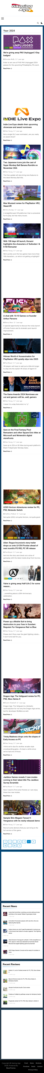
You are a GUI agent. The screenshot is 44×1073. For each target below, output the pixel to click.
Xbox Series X (13, 236)
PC (5, 198)
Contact (40, 1066)
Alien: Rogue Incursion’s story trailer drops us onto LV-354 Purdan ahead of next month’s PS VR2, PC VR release (20, 546)
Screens (10, 157)
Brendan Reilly (9, 59)
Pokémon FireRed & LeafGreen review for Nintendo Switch (25, 994)
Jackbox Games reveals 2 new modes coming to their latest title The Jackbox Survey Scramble (21, 780)
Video (15, 157)
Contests (6, 47)
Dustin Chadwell (10, 703)
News (11, 47)
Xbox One (7, 236)
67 (15, 845)
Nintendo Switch (12, 234)
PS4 (25, 234)
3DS (6, 538)
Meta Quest (10, 538)
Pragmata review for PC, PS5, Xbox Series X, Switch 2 (24, 1001)
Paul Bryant (8, 363)
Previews (21, 234)
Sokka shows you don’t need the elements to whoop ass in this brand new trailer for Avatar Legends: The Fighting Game (25, 931)
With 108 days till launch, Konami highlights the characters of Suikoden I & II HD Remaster (21, 244)
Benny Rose (9, 322)
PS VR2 (9, 198)
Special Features (17, 47)
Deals (33, 1066)
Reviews (17, 198)
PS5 (13, 198)
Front (26, 1063)
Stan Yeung (8, 131)
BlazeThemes (10, 1068)
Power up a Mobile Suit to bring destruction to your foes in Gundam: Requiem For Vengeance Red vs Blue (19, 624)
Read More (7, 68)
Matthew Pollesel (10, 514)
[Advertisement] (22, 89)
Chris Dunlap (9, 210)
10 (5, 845)
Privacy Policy (33, 1070)
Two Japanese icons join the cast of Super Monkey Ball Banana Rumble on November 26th (20, 165)
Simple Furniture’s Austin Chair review (19, 987)
